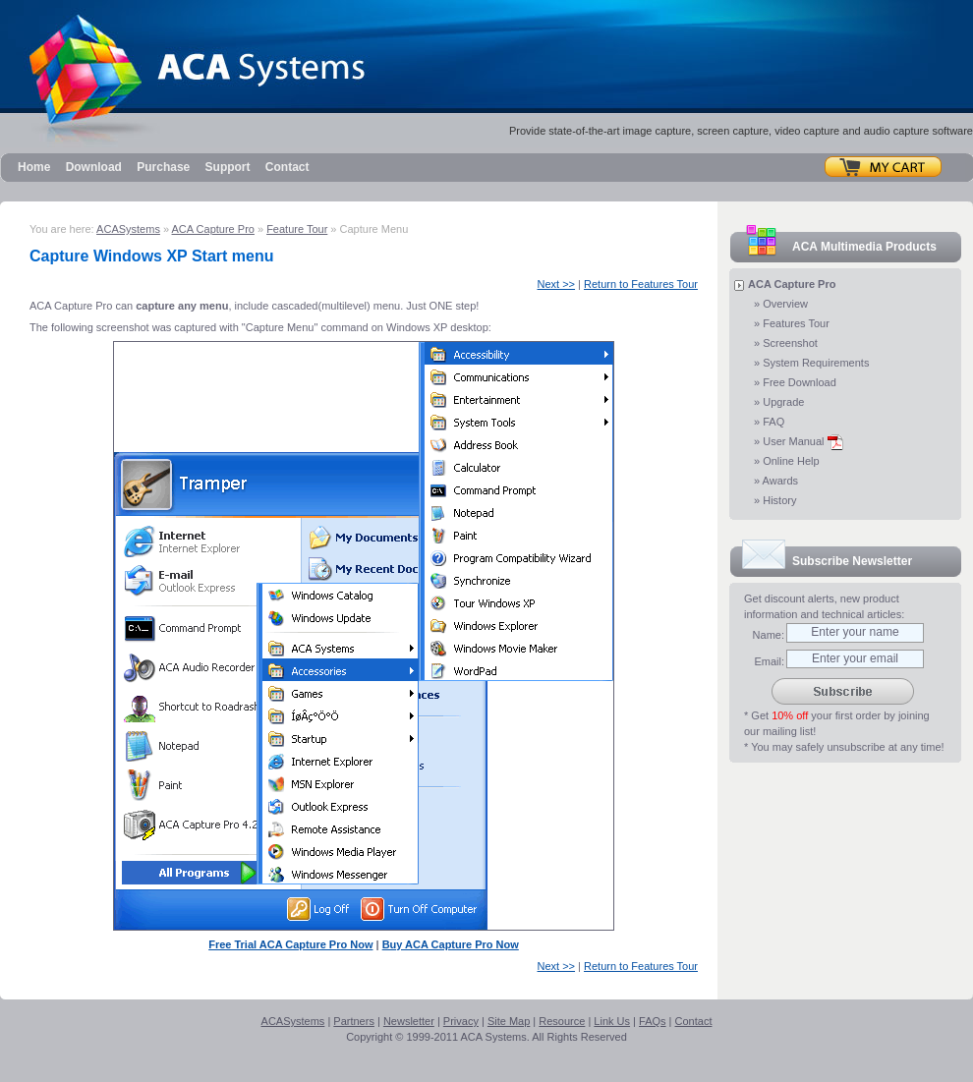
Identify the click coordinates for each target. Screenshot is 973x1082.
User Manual (802, 441)
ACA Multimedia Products (864, 247)
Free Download (799, 382)
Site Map (508, 1021)
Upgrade (783, 402)
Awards (780, 480)
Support (228, 167)
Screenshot (790, 343)
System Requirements (816, 363)
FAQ (773, 421)
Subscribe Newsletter (852, 561)
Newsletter (408, 1021)
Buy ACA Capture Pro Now (450, 944)
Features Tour (796, 323)
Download (94, 167)
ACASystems (128, 229)
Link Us (612, 1021)
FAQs (652, 1021)
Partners (353, 1021)
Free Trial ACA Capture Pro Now (290, 944)
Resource (562, 1021)
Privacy (461, 1021)
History (779, 500)
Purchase (163, 167)
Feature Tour (296, 229)
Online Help (791, 461)
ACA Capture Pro (213, 229)
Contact (287, 167)
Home (34, 167)
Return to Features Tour (641, 284)
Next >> (557, 284)
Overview (785, 304)
